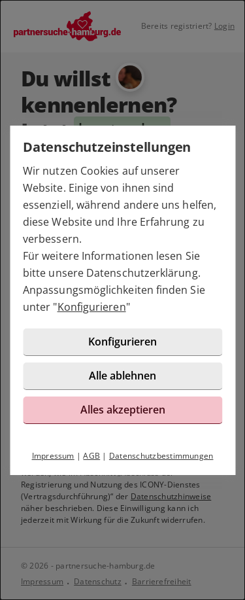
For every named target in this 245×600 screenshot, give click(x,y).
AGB (91, 455)
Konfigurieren (91, 307)
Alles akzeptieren (122, 409)
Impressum (53, 455)
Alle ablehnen (122, 375)
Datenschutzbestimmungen (161, 455)
